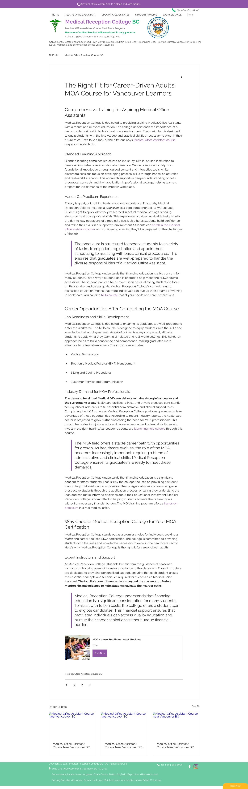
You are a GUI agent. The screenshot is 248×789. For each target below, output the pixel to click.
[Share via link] (89, 684)
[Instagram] (195, 766)
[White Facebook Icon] (189, 766)
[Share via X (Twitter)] (74, 684)
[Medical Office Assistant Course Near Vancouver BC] (72, 725)
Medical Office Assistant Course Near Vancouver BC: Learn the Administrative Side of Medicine (71, 745)
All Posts (53, 55)
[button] (124, 647)
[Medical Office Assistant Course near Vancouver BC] (176, 725)
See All (195, 706)
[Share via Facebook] (66, 684)
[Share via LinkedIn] (82, 684)
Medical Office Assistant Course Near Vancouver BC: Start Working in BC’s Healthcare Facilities (175, 745)
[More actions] (181, 76)
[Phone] (174, 10)
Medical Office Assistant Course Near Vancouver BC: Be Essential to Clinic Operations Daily (123, 745)
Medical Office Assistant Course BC (84, 55)
